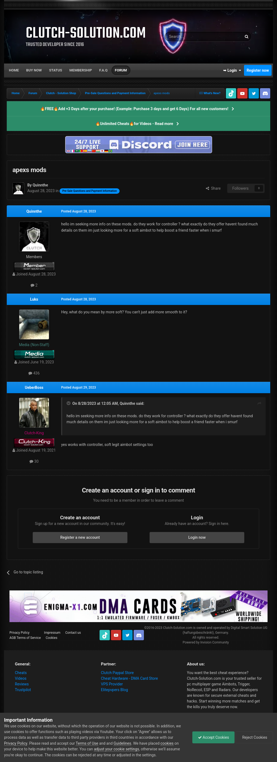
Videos (21, 678)
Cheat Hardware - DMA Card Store (129, 678)
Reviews (22, 684)
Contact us (73, 633)
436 (33, 373)
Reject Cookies (254, 737)
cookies (166, 743)
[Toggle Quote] (69, 403)
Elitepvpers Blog (114, 690)
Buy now (34, 70)
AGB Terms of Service (25, 638)
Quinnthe (34, 211)
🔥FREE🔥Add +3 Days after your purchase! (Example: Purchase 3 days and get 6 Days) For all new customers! (134, 109)
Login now (197, 537)
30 (33, 461)
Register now (258, 70)
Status (55, 70)
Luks (34, 299)
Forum (121, 70)
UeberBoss (34, 387)
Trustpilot (23, 690)
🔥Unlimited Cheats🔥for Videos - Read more (134, 123)
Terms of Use (87, 743)
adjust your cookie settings (116, 749)
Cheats (21, 673)
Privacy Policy (19, 633)
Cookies (51, 638)
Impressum (52, 633)
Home (14, 70)
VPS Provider (112, 684)
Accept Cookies (213, 737)
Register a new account (80, 537)
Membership (80, 70)
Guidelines (122, 743)
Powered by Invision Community (206, 642)
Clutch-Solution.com (177, 628)
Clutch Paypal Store (117, 673)
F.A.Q (103, 70)
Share (213, 188)
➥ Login (232, 70)
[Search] (190, 36)
